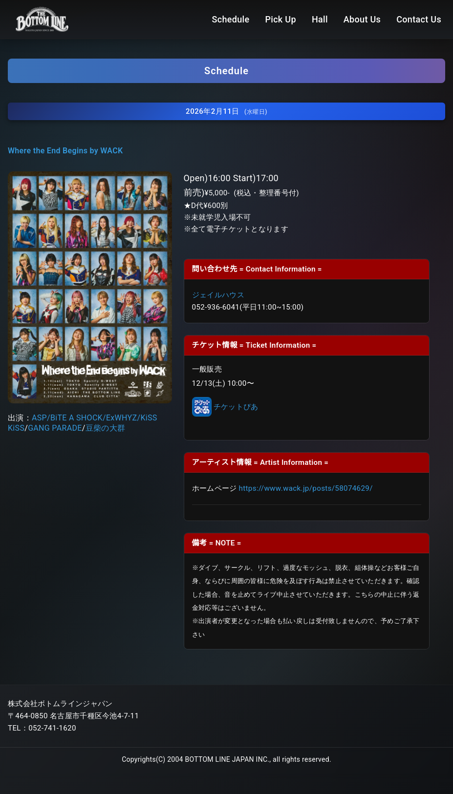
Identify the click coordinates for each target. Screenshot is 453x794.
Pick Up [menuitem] (280, 19)
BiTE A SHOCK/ (78, 413)
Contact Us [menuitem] (418, 19)
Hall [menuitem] (320, 19)
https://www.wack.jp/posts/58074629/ (306, 485)
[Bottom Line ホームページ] (42, 19)
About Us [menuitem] (362, 19)
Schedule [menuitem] (231, 19)
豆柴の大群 (106, 424)
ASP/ (41, 413)
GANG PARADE (55, 424)
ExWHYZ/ (123, 413)
